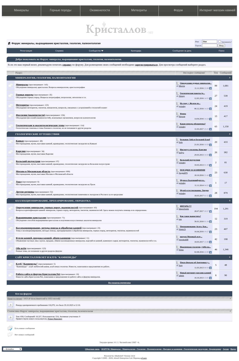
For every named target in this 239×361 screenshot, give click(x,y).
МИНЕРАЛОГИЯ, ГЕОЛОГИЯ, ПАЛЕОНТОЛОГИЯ (45, 77)
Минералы (21, 10)
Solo (181, 142)
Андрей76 (183, 173)
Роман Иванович (55, 319)
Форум (178, 10)
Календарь (136, 51)
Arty (181, 265)
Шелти (182, 86)
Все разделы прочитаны (119, 282)
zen (180, 219)
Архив (226, 349)
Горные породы (60, 10)
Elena (181, 250)
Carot (144, 358)
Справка (59, 51)
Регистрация (26, 51)
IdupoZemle (184, 209)
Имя (197, 41)
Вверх (233, 349)
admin (181, 275)
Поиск (221, 51)
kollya (181, 152)
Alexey (182, 96)
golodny (182, 106)
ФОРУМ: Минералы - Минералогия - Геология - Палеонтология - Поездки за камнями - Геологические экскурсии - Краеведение (161, 349)
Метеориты (139, 10)
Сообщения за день (182, 51)
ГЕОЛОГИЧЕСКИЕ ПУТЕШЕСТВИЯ (37, 134)
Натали (182, 116)
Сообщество (96, 51)
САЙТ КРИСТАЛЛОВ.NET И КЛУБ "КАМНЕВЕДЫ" (46, 257)
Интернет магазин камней (217, 10)
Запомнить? (225, 42)
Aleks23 (182, 229)
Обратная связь (92, 349)
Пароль (198, 45)
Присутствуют (14, 298)
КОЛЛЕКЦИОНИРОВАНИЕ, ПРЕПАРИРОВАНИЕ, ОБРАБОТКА (52, 200)
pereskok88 (183, 239)
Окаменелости (100, 10)
